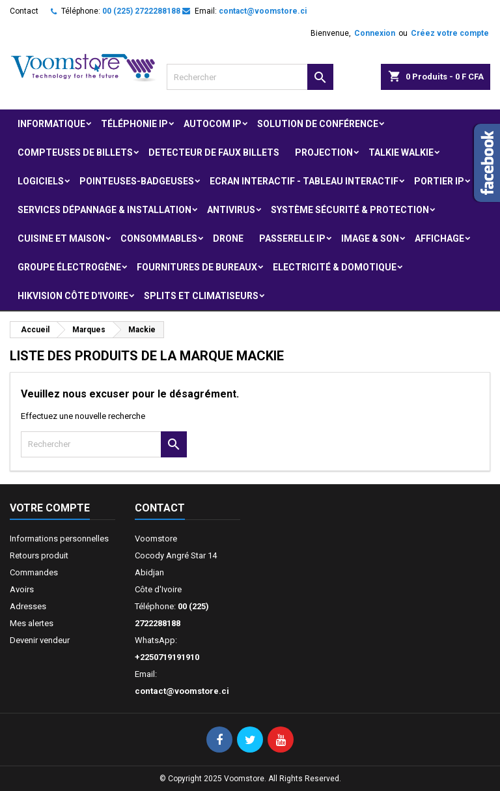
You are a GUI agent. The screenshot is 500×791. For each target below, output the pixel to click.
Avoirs (22, 589)
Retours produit (39, 555)
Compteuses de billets (75, 152)
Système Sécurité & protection (350, 210)
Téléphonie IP (134, 124)
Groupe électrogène (69, 267)
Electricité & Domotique (334, 267)
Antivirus (231, 210)
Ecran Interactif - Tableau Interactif (304, 181)
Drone (228, 238)
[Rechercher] (250, 77)
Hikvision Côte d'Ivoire (73, 296)
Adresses (28, 606)
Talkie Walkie (401, 152)
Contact (24, 11)
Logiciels (41, 181)
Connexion (374, 33)
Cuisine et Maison (61, 238)
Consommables (158, 238)
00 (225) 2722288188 (141, 11)
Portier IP (439, 181)
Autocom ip (213, 124)
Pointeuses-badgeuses (136, 181)
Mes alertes (31, 623)
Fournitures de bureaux (197, 267)
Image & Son (370, 238)
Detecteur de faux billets (213, 152)
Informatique (51, 124)
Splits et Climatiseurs (201, 296)
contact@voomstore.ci (263, 11)
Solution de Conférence (317, 124)
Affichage (439, 238)
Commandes (34, 572)
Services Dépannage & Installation (104, 210)
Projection (324, 152)
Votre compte (50, 508)
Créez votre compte (450, 33)
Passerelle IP (292, 238)
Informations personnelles (59, 538)
